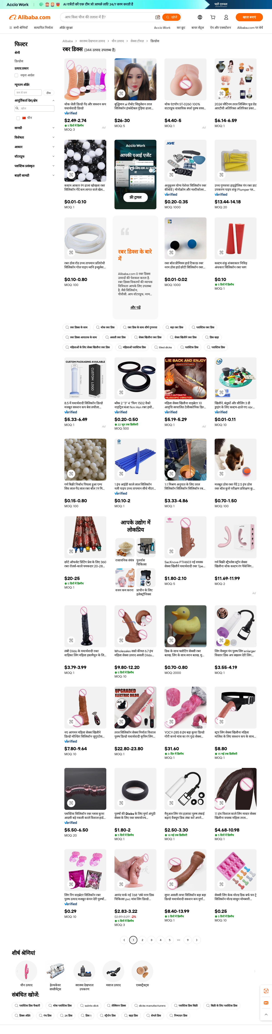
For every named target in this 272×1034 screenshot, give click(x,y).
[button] (157, 17)
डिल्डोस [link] (155, 41)
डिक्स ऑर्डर (22, 1015)
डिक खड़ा (212, 337)
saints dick (89, 1006)
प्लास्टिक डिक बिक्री (186, 1006)
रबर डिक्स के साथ (76, 327)
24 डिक (66, 1015)
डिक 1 (86, 1015)
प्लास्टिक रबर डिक (203, 327)
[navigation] (34, 491)
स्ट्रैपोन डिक (108, 1015)
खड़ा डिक (131, 1015)
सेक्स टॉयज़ (137, 41)
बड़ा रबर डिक (174, 327)
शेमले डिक (153, 1015)
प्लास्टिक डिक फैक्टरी (27, 1006)
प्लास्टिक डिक (189, 347)
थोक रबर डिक (105, 327)
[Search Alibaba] (108, 17)
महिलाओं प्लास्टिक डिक (132, 347)
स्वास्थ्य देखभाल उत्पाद (92, 41)
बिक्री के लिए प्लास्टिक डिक (221, 1006)
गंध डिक (45, 1015)
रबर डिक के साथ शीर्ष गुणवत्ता (140, 327)
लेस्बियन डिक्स (116, 1006)
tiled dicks (163, 347)
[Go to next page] (197, 940)
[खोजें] (171, 17)
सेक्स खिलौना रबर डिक (147, 337)
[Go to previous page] (124, 940)
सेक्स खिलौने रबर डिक (183, 337)
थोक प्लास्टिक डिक (60, 1006)
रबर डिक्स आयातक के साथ (81, 337)
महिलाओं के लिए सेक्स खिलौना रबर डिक (88, 347)
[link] (266, 991)
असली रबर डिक (115, 337)
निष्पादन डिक (178, 1015)
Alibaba (68, 41)
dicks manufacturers (149, 1006)
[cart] (213, 18)
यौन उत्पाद (118, 41)
